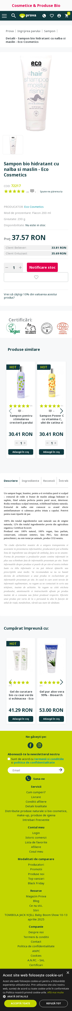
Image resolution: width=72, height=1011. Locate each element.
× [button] (67, 972)
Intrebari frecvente (36, 820)
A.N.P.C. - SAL (36, 960)
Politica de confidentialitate (36, 946)
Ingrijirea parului (28, 31)
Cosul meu (36, 851)
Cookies (36, 955)
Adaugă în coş (20, 452)
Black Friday (36, 883)
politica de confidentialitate (34, 762)
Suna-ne (39, 779)
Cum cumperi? (36, 792)
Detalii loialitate (36, 806)
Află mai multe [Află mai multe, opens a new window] (55, 992)
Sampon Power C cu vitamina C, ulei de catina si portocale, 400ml (52, 419)
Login (36, 833)
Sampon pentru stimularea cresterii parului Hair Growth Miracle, (21, 419)
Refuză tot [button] (53, 1003)
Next (61, 411)
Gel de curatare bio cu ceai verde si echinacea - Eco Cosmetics (21, 695)
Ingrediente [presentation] (30, 481)
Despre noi (36, 932)
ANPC (36, 951)
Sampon (49, 31)
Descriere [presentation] (11, 481)
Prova (10, 31)
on (6, 191)
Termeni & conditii (36, 937)
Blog (36, 901)
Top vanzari (36, 878)
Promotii (36, 869)
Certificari (36, 965)
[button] (36, 996)
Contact (36, 941)
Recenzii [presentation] (49, 481)
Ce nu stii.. (36, 905)
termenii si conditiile (49, 759)
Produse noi (36, 874)
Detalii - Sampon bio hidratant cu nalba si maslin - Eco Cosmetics (35, 40)
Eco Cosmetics (34, 207)
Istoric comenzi (36, 837)
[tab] (12, 481)
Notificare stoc (42, 267)
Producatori (36, 864)
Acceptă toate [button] (20, 1003)
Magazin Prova (36, 896)
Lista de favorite (36, 842)
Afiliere (36, 847)
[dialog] (36, 990)
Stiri (36, 910)
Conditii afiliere (36, 801)
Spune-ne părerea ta (51, 191)
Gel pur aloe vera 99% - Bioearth (52, 693)
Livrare (36, 797)
